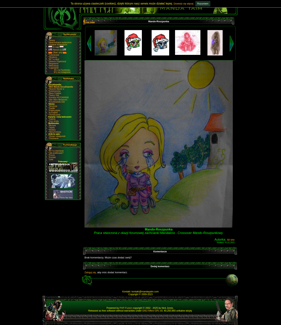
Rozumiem (202, 3)
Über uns (57, 52)
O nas (56, 47)
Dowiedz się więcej (183, 3)
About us (57, 49)
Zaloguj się (90, 272)
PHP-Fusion (126, 308)
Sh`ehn (231, 239)
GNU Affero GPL (150, 310)
